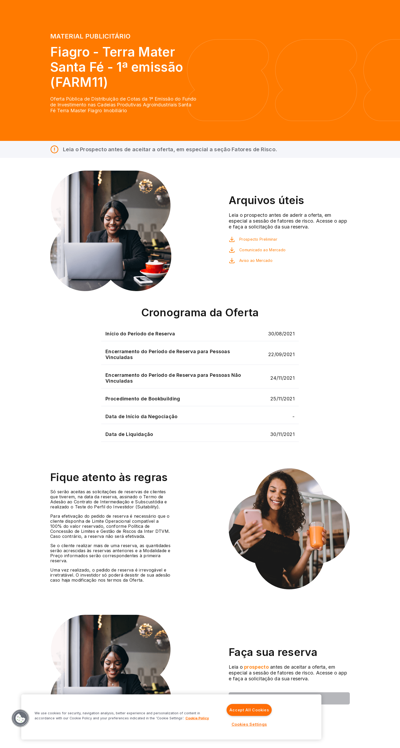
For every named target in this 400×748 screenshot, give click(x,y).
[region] (171, 717)
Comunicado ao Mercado (262, 250)
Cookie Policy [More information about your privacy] (197, 718)
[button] (20, 718)
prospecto (256, 667)
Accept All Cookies (249, 710)
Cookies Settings (249, 724)
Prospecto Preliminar (258, 239)
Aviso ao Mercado (256, 260)
